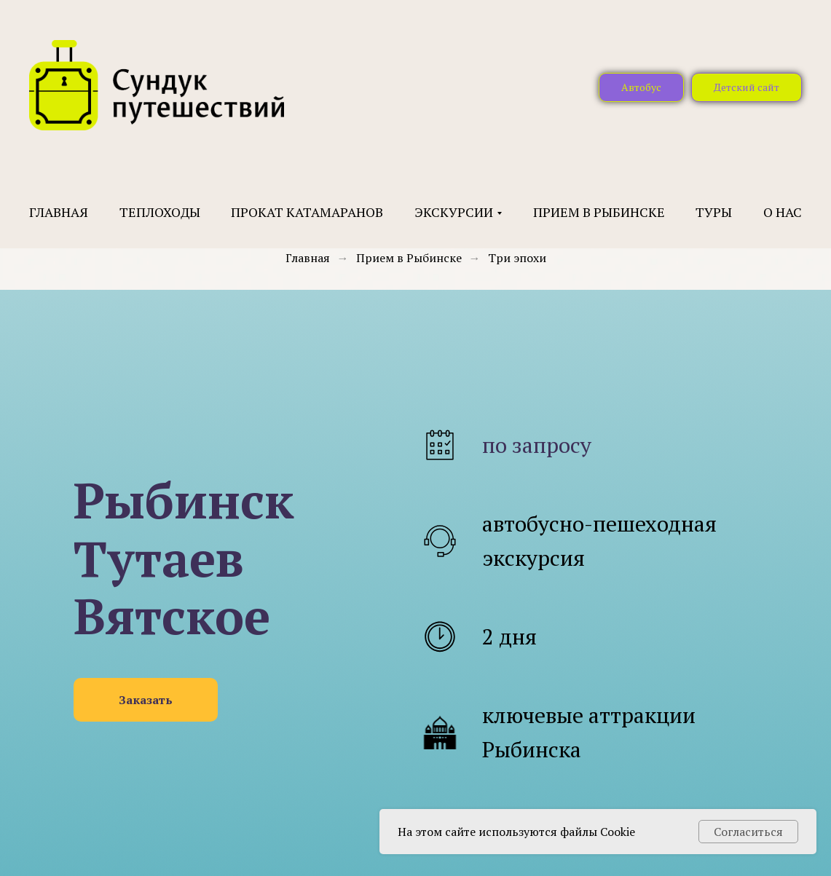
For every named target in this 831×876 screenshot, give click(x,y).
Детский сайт (746, 87)
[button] (146, 700)
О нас (782, 212)
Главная (58, 212)
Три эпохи (517, 258)
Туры (714, 212)
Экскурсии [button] (453, 212)
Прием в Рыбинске (599, 212)
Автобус (641, 87)
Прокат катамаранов (307, 212)
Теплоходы (159, 212)
